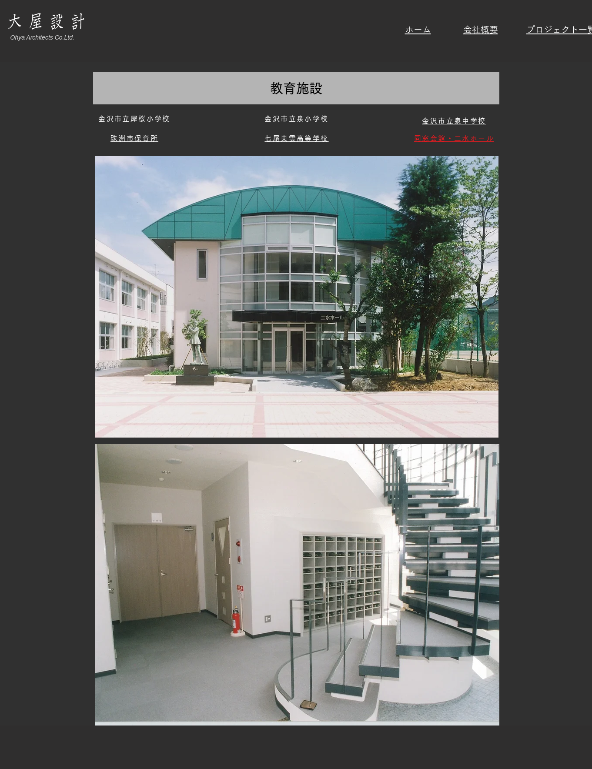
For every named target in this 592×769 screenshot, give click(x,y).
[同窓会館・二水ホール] (454, 138)
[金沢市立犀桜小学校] (134, 118)
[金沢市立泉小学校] (296, 118)
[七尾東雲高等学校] (296, 138)
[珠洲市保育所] (134, 138)
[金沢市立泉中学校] (454, 121)
